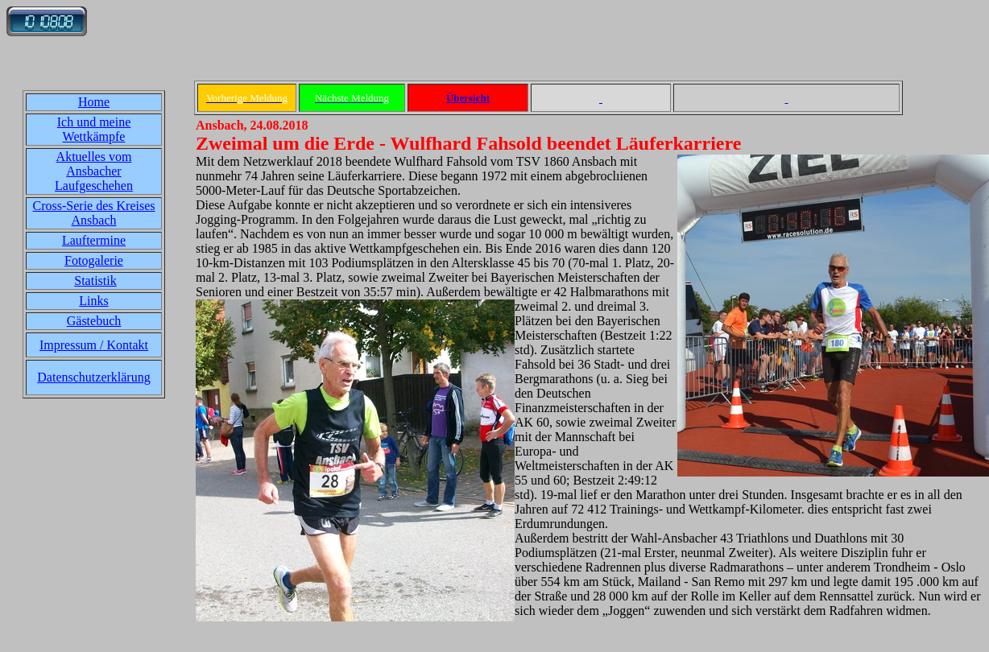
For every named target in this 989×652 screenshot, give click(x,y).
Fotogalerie (93, 260)
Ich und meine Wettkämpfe (94, 129)
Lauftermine (94, 240)
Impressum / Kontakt (93, 345)
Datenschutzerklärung (93, 377)
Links (93, 300)
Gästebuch (94, 321)
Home (94, 102)
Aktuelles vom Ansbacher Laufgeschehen (94, 171)
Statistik (95, 280)
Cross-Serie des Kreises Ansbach (94, 213)
